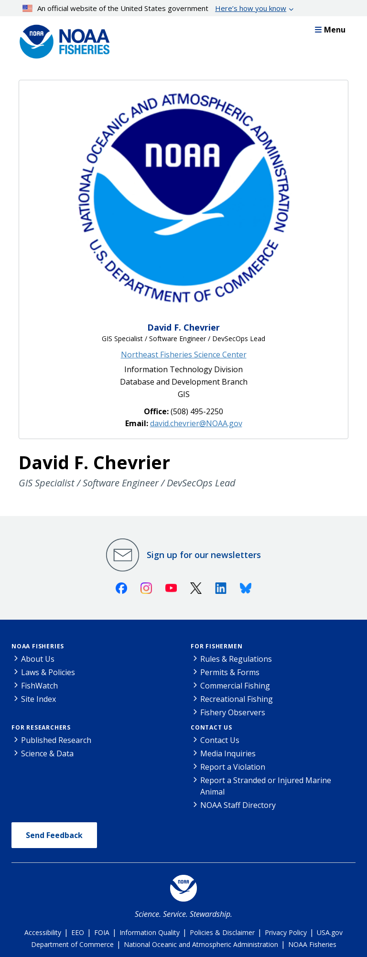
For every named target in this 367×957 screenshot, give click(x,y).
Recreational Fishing (236, 699)
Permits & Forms (229, 672)
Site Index (38, 699)
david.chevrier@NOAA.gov (196, 423)
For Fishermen (216, 646)
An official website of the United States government (154, 8)
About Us (37, 659)
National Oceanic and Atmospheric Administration (201, 944)
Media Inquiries (228, 753)
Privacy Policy (286, 932)
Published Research (56, 740)
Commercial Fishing (235, 685)
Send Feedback (54, 835)
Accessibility (42, 932)
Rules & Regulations (236, 659)
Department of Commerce (72, 944)
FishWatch (39, 685)
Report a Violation (232, 767)
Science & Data (47, 753)
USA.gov (330, 932)
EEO (77, 932)
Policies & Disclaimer (222, 932)
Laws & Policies (48, 672)
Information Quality (149, 932)
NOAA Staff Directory (238, 805)
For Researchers (41, 727)
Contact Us (211, 727)
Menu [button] (330, 29)
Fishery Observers (232, 712)
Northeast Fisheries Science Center (184, 354)
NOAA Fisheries (37, 646)
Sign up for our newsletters (204, 554)
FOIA (101, 932)
